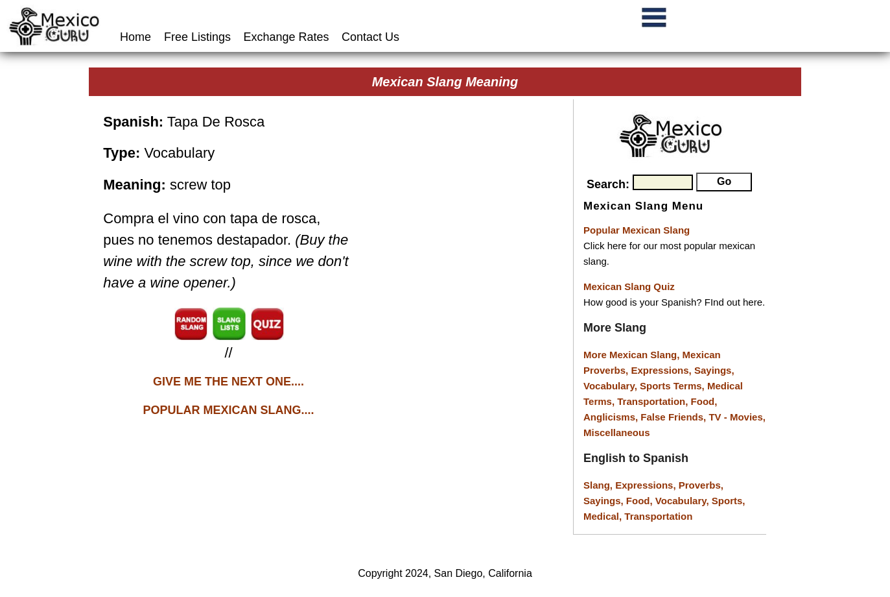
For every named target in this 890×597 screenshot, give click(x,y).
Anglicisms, (611, 416)
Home (137, 36)
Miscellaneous (616, 432)
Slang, (599, 485)
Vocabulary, (611, 385)
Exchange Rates (286, 36)
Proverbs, (701, 485)
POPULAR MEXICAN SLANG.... (228, 410)
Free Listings (197, 36)
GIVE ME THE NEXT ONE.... (228, 381)
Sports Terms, (673, 385)
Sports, (728, 500)
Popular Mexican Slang (636, 230)
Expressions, (661, 370)
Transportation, (653, 401)
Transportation (658, 516)
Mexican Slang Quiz (629, 286)
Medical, (603, 516)
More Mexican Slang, (633, 354)
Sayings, (714, 370)
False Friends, (674, 416)
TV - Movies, (737, 416)
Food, (704, 401)
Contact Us (370, 36)
